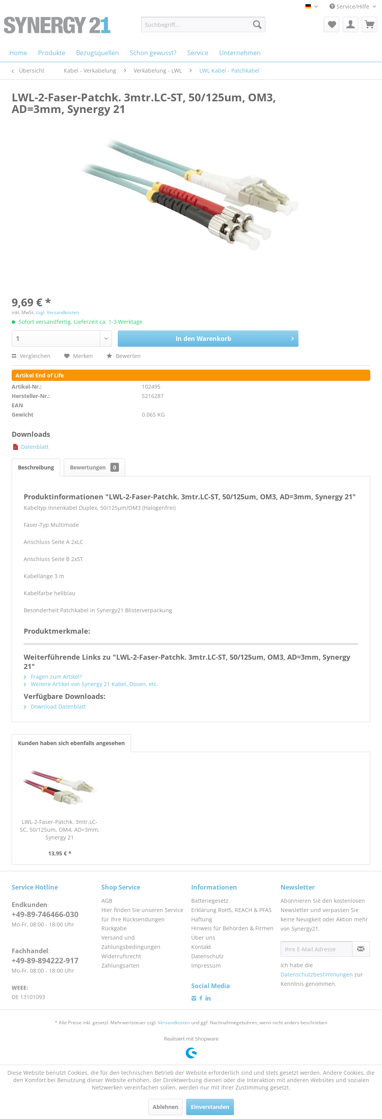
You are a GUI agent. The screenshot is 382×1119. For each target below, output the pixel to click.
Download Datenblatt (55, 706)
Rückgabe (114, 928)
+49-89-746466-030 (45, 914)
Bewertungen (94, 467)
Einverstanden (210, 1106)
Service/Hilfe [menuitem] (350, 6)
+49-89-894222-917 (45, 961)
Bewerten (123, 356)
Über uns (203, 937)
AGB (106, 900)
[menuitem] (203, 24)
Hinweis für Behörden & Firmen (232, 928)
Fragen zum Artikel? (53, 676)
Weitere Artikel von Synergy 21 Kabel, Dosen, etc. (91, 684)
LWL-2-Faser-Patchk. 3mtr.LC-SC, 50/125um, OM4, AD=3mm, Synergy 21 (59, 829)
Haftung (201, 919)
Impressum (206, 965)
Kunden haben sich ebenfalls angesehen (71, 743)
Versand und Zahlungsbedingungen (130, 942)
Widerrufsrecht (121, 956)
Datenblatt (30, 446)
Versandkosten (174, 1022)
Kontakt (201, 946)
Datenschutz (207, 956)
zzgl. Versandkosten (57, 312)
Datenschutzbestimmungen (317, 974)
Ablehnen (165, 1106)
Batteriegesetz (210, 900)
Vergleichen (31, 356)
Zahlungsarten (120, 965)
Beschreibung (36, 467)
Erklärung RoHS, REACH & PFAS (231, 910)
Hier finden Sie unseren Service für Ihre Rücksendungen (142, 914)
